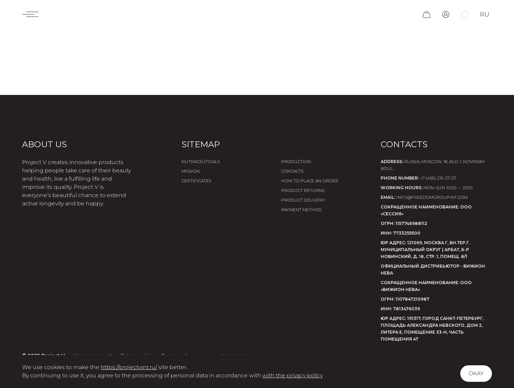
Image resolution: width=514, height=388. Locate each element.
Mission (191, 171)
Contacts (292, 171)
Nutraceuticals (201, 161)
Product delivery (303, 200)
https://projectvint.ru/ (129, 367)
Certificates (196, 180)
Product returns (303, 190)
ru (484, 14)
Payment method (301, 209)
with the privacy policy (293, 375)
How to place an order (309, 180)
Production (296, 161)
